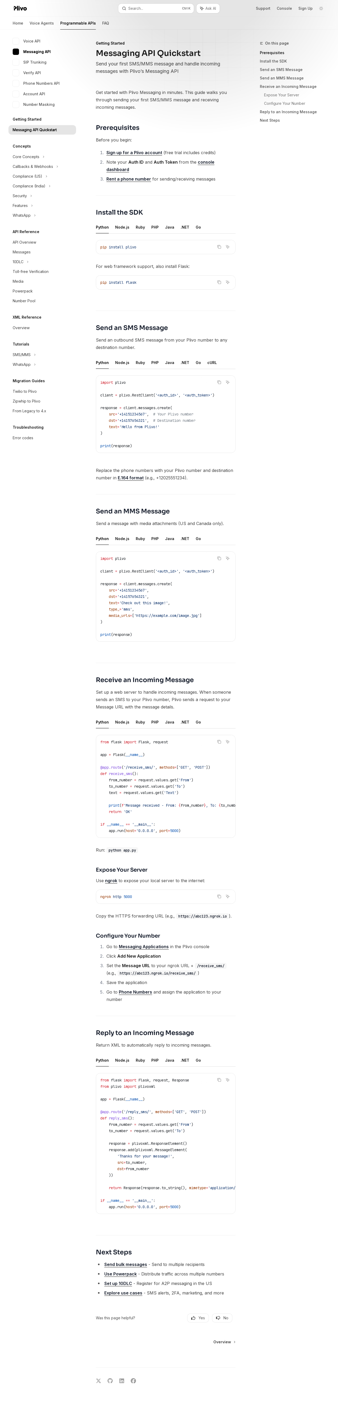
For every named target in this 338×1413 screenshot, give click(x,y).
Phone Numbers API (36, 83)
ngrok (111, 880)
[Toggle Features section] (42, 205)
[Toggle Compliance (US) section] (42, 176)
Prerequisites (272, 52)
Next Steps (270, 120)
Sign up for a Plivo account (134, 152)
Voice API (26, 41)
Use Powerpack (120, 1274)
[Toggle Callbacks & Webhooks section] (42, 166)
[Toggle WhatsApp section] (42, 215)
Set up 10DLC (118, 1283)
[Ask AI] (227, 246)
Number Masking (34, 104)
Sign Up (305, 8)
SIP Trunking (29, 62)
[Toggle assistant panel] (208, 8)
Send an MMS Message (282, 78)
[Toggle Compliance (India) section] (42, 186)
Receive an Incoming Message (288, 86)
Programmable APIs (78, 25)
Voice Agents (42, 25)
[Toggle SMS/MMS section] (42, 355)
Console (284, 8)
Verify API (27, 73)
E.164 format (131, 477)
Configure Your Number (284, 103)
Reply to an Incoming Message (288, 112)
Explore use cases (123, 1293)
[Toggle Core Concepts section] (42, 157)
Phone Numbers (135, 992)
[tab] (102, 227)
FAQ (105, 25)
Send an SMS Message (281, 69)
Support (263, 8)
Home (18, 25)
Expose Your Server (281, 95)
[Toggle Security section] (42, 196)
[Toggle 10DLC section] (42, 262)
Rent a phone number (128, 179)
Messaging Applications (144, 946)
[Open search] (156, 8)
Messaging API (32, 52)
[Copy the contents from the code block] (219, 246)
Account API (29, 94)
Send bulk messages (125, 1264)
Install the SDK (273, 61)
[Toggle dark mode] (321, 8)
